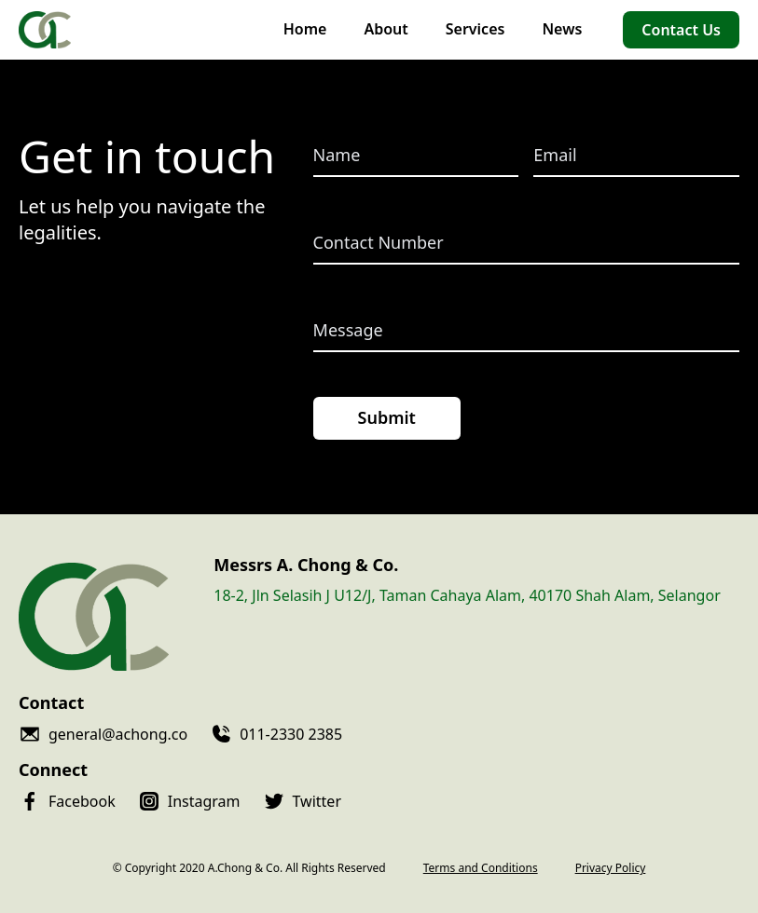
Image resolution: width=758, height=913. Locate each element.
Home (305, 29)
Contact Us (681, 30)
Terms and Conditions (480, 868)
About (385, 29)
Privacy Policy (610, 868)
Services (475, 29)
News (562, 29)
